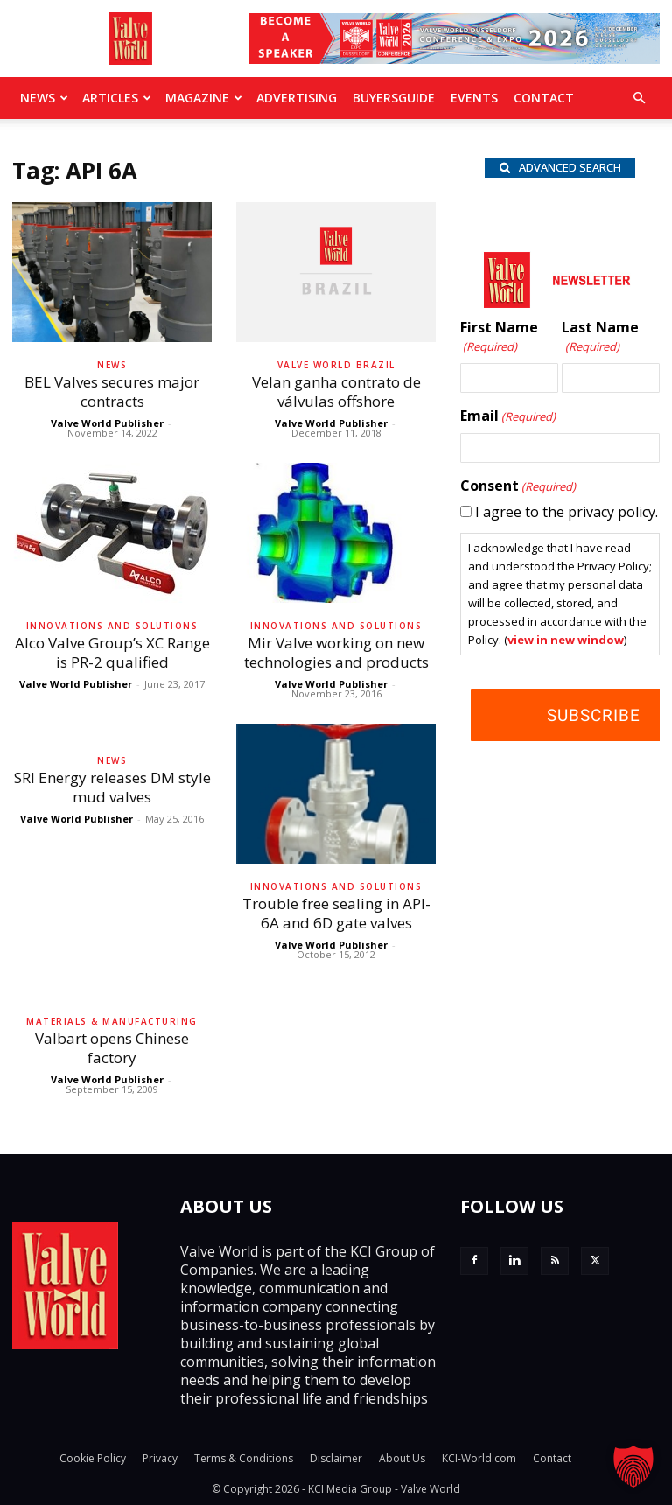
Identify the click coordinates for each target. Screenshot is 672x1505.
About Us (402, 1458)
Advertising (296, 97)
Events (474, 97)
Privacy (160, 1458)
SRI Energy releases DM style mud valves (112, 787)
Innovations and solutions (112, 626)
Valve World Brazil (336, 365)
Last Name (600, 337)
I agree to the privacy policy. (566, 512)
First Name (499, 337)
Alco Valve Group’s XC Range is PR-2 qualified (112, 652)
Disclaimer (336, 1458)
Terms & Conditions (243, 1458)
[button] (639, 98)
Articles (116, 97)
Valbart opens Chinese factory (112, 1048)
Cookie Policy (93, 1458)
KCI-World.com (479, 1458)
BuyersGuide (394, 97)
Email (508, 416)
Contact (544, 97)
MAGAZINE (203, 97)
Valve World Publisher (107, 423)
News (44, 97)
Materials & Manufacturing (112, 1021)
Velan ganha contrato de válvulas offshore (336, 391)
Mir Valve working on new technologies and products (336, 652)
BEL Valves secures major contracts (112, 391)
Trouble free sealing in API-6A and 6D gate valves (336, 913)
